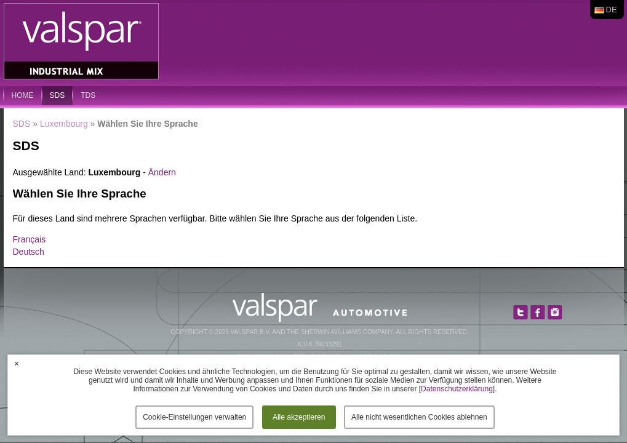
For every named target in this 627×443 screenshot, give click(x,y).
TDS (88, 95)
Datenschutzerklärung (457, 389)
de (611, 9)
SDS (57, 95)
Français (29, 239)
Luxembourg (64, 124)
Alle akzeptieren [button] (299, 417)
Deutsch (28, 252)
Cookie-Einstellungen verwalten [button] (194, 417)
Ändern (162, 172)
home (23, 95)
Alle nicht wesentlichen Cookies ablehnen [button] (419, 417)
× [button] (16, 364)
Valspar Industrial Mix (82, 42)
